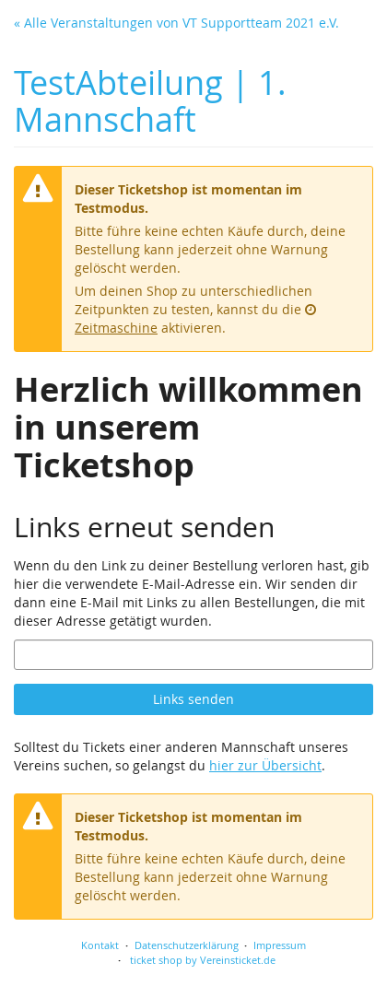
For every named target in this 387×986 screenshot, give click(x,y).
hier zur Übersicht (265, 765)
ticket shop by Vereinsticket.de (203, 960)
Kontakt (100, 945)
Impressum (279, 945)
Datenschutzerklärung (187, 945)
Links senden (193, 699)
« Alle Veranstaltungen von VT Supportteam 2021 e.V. (176, 22)
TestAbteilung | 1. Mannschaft (150, 101)
